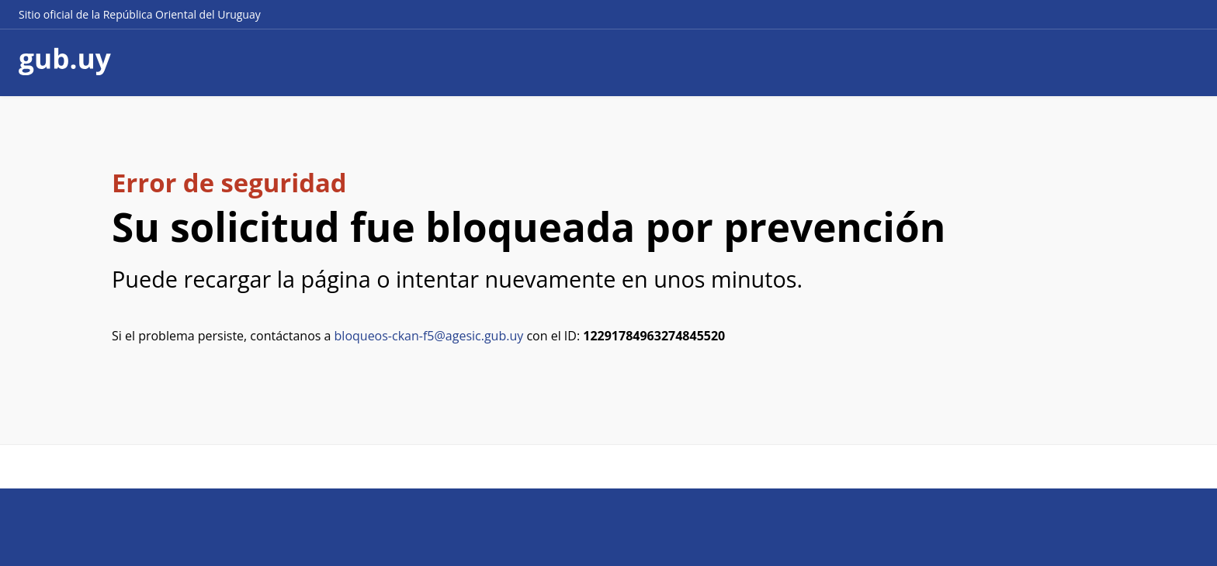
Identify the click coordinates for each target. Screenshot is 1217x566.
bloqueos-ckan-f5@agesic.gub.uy (429, 335)
